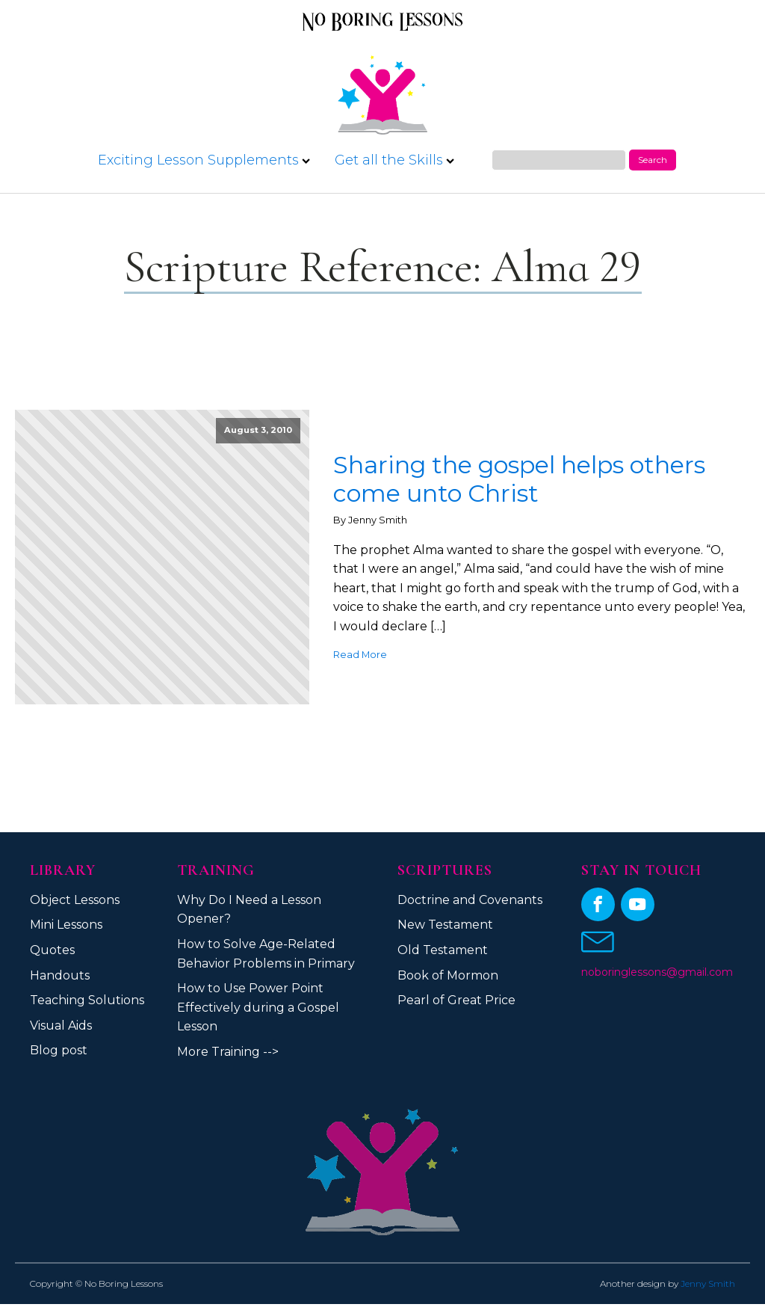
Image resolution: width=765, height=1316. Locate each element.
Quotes (52, 950)
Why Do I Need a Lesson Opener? (249, 909)
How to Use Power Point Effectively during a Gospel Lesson (258, 1007)
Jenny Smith (708, 1283)
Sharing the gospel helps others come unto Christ (519, 479)
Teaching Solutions (87, 1000)
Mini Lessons (66, 924)
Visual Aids (61, 1025)
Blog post (58, 1050)
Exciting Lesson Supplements (204, 160)
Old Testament (442, 950)
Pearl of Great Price (456, 1000)
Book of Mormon (447, 975)
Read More (360, 654)
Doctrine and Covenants (469, 900)
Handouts (60, 975)
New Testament (445, 924)
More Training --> (228, 1052)
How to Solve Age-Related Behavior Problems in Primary (266, 954)
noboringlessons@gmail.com (657, 972)
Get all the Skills (394, 160)
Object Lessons (75, 900)
